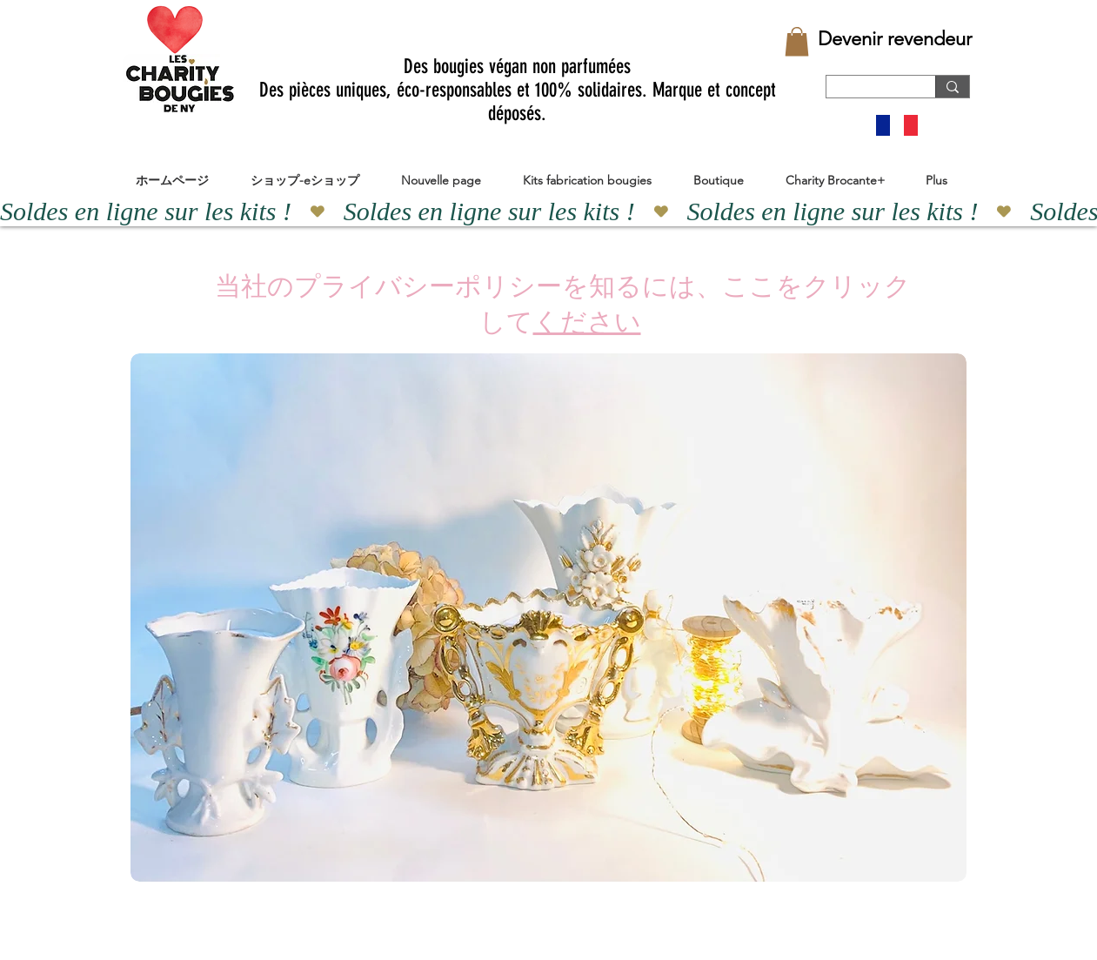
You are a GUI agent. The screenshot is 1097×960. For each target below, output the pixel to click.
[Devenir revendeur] (895, 39)
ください (587, 322)
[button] (797, 41)
